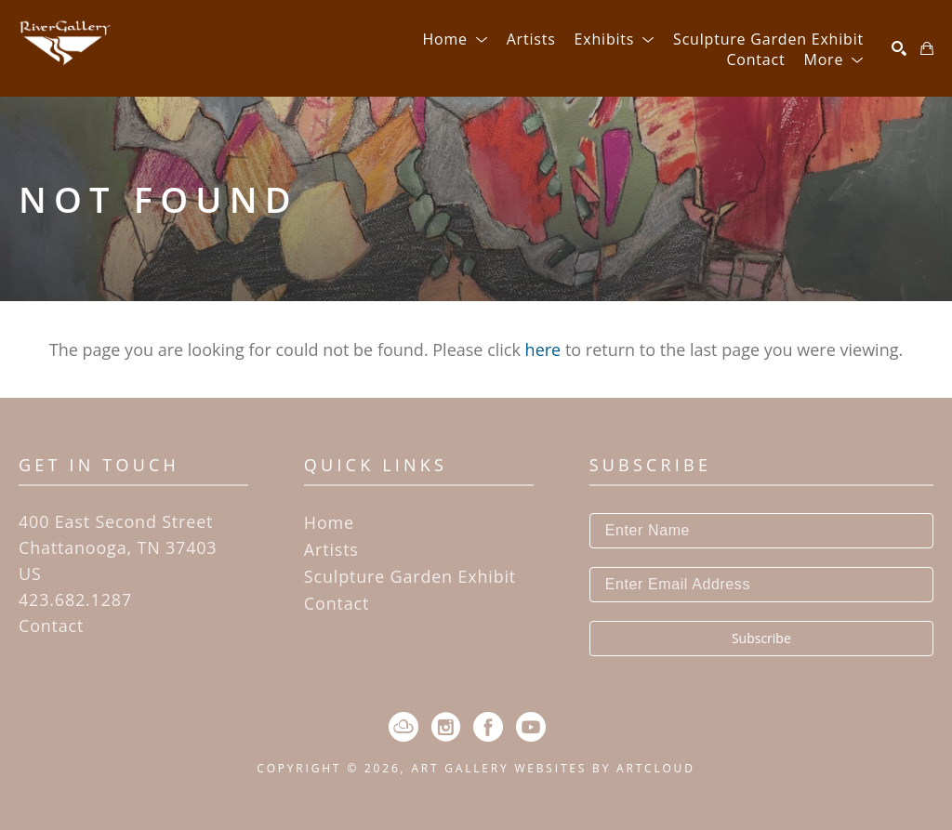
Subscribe (761, 638)
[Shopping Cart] (926, 48)
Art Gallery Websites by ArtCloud (552, 768)
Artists (331, 549)
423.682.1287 (75, 599)
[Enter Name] (761, 530)
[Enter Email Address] (761, 584)
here (543, 349)
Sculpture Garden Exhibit (410, 576)
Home (329, 522)
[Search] (899, 48)
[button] (454, 39)
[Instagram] (445, 727)
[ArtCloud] (403, 727)
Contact (51, 625)
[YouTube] (531, 727)
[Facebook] (488, 727)
